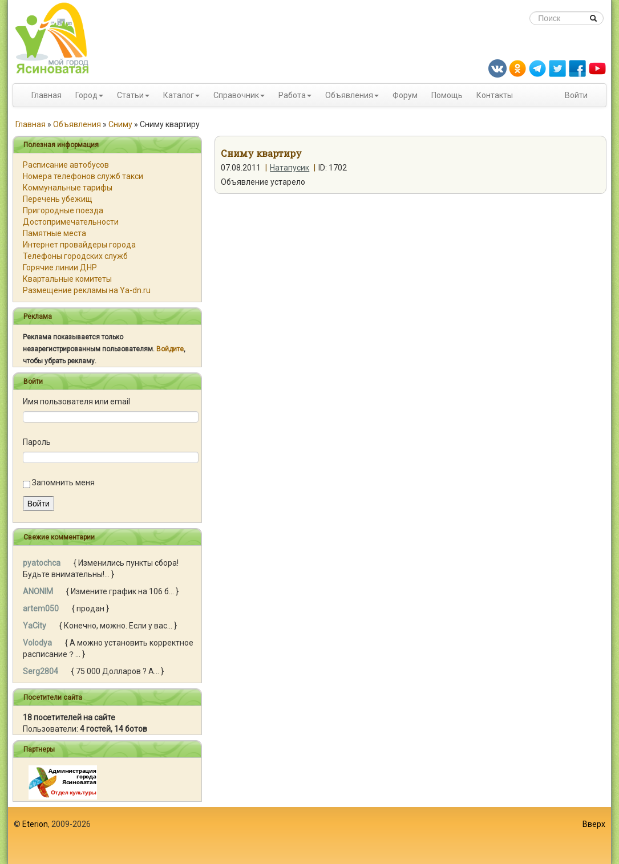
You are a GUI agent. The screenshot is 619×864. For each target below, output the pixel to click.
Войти (576, 95)
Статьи (130, 95)
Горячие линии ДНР (60, 267)
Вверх (593, 824)
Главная (46, 95)
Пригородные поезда (63, 210)
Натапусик (289, 167)
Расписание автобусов (66, 164)
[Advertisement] (309, 835)
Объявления (349, 95)
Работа (292, 95)
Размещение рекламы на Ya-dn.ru (87, 290)
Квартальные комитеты (67, 278)
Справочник (236, 95)
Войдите (170, 349)
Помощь (447, 95)
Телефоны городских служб (75, 256)
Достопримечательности (71, 221)
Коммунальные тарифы (67, 187)
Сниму (120, 124)
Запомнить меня (63, 482)
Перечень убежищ (57, 199)
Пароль (37, 442)
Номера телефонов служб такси (83, 176)
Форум (405, 95)
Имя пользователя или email (76, 401)
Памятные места (54, 233)
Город (86, 95)
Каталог (178, 95)
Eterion (35, 824)
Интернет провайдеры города (79, 244)
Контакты (494, 95)
